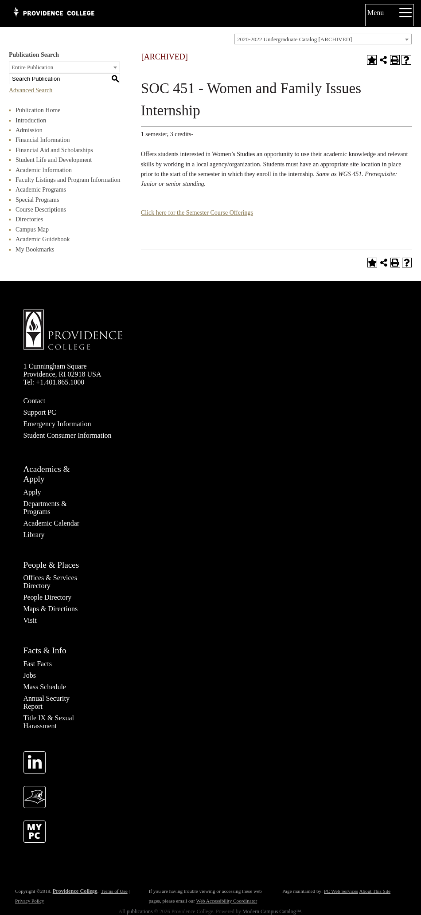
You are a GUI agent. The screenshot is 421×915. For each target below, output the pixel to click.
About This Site (374, 891)
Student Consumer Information (67, 435)
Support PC (39, 412)
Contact (34, 400)
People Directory (47, 597)
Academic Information (44, 170)
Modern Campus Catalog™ (271, 911)
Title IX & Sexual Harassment (48, 722)
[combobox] (323, 39)
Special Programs (37, 199)
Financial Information (43, 140)
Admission (29, 130)
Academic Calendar (51, 523)
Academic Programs (41, 189)
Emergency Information (57, 424)
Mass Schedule (44, 687)
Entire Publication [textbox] (32, 67)
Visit (30, 620)
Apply (32, 492)
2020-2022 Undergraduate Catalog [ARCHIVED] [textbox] (294, 39)
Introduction (31, 120)
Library (34, 534)
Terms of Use (114, 891)
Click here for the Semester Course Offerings (197, 212)
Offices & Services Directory (50, 581)
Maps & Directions (50, 609)
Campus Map (32, 229)
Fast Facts (37, 664)
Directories (29, 219)
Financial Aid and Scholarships (54, 150)
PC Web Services (341, 891)
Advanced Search (30, 90)
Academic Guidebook (43, 239)
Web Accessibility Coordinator (226, 900)
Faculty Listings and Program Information (68, 180)
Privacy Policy (29, 900)
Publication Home (38, 110)
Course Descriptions (41, 209)
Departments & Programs (45, 507)
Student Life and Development (54, 160)
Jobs (29, 675)
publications (140, 911)
